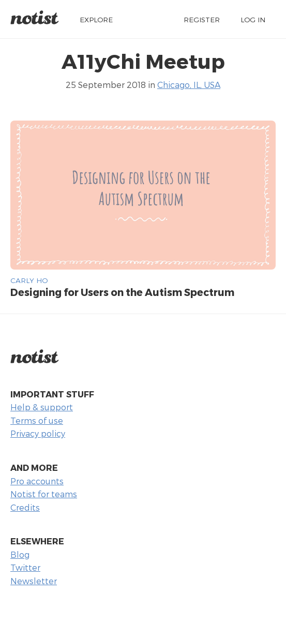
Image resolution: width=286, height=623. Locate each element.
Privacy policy (37, 433)
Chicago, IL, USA (188, 85)
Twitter (25, 567)
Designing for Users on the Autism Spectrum (122, 292)
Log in (252, 19)
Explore (96, 19)
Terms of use (36, 420)
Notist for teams (43, 494)
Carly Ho (29, 280)
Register (202, 19)
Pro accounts (37, 481)
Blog (19, 554)
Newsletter (33, 581)
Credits (25, 507)
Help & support (41, 407)
